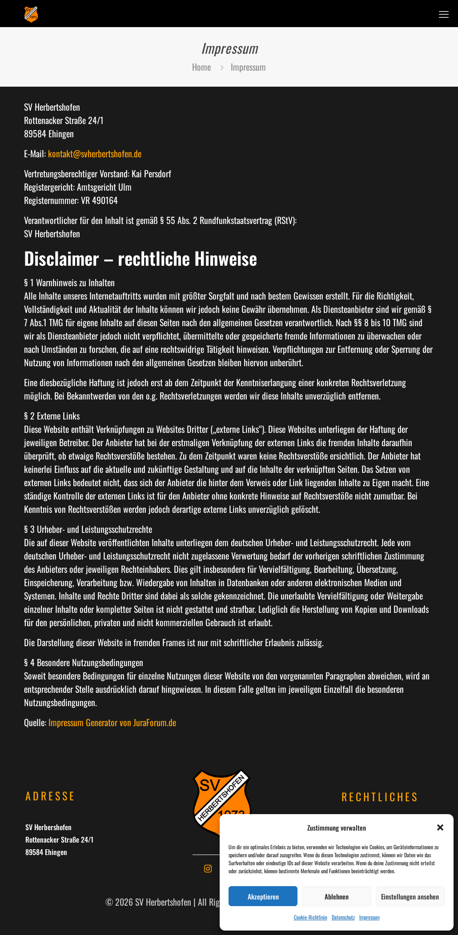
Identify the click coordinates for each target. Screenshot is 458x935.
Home (201, 66)
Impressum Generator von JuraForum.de (112, 722)
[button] (440, 827)
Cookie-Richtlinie (310, 917)
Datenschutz (343, 917)
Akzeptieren (263, 896)
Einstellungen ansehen (410, 896)
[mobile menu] (443, 13)
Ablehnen (337, 896)
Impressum (369, 917)
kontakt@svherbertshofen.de (94, 153)
